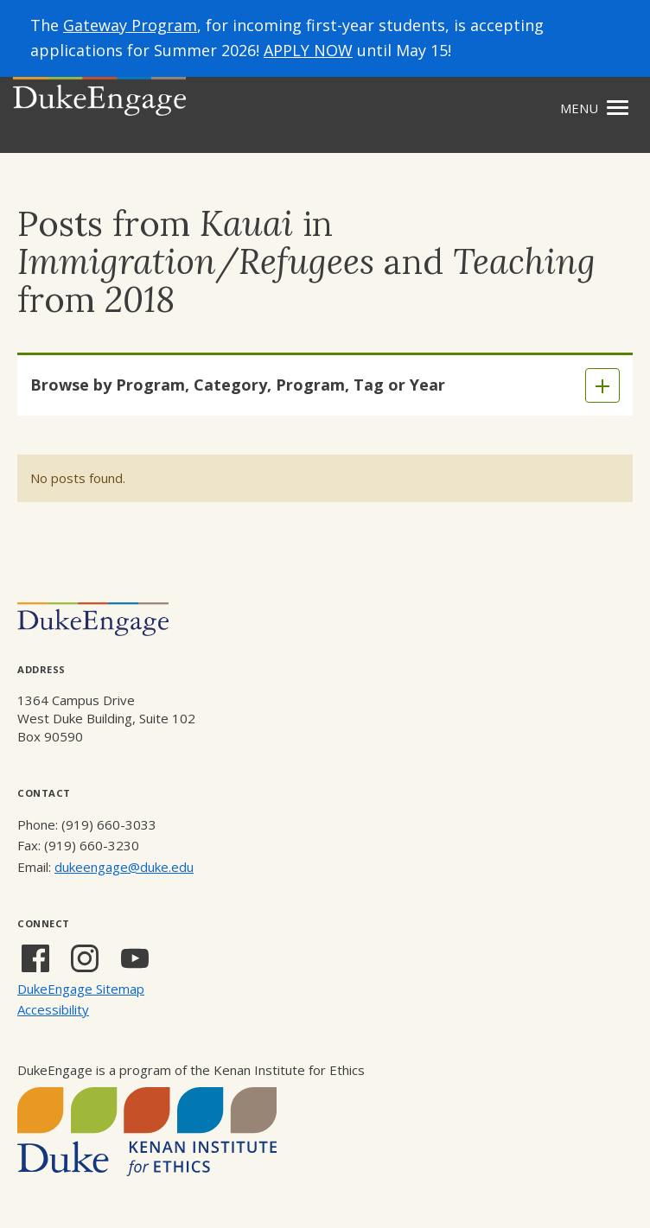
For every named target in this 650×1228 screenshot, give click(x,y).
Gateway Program (130, 25)
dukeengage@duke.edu (124, 866)
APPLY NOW (308, 50)
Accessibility (53, 1009)
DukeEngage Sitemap (80, 988)
